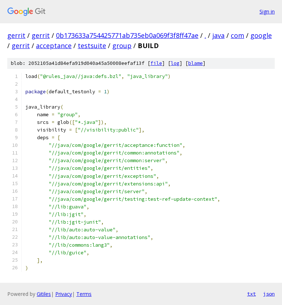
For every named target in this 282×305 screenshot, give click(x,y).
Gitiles (44, 293)
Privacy (63, 293)
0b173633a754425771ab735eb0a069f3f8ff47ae (127, 35)
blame (195, 63)
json (269, 293)
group (122, 45)
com (237, 35)
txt (251, 293)
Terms (84, 293)
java (218, 35)
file (156, 63)
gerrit (16, 35)
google (261, 35)
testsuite (92, 45)
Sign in (267, 11)
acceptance (54, 45)
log (175, 63)
